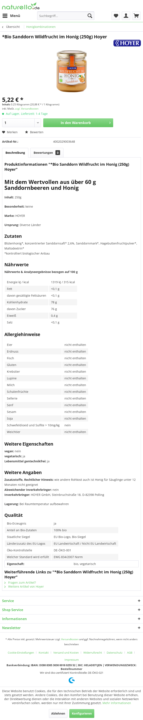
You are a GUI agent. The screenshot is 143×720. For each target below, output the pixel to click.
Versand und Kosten (66, 652)
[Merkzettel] (116, 16)
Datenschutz (114, 652)
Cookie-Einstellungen (21, 652)
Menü (11, 15)
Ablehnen (58, 713)
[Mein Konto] (126, 16)
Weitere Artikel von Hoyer (24, 586)
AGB (129, 652)
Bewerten (34, 132)
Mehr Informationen (116, 703)
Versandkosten (70, 639)
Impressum (71, 660)
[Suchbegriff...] (65, 16)
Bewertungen (47, 152)
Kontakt (44, 652)
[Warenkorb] (136, 16)
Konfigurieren (82, 713)
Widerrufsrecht (92, 652)
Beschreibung (15, 153)
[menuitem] (11, 16)
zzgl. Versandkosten (26, 108)
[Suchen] (89, 16)
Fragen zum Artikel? (20, 582)
